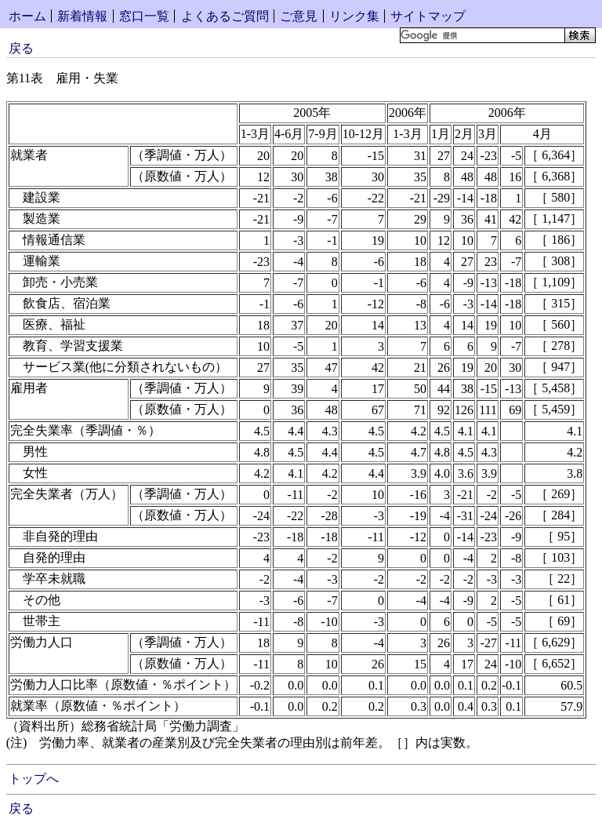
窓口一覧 (144, 16)
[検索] (481, 35)
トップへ (34, 778)
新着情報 (82, 16)
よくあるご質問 (225, 16)
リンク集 (354, 16)
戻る (21, 48)
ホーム (27, 16)
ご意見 (298, 16)
